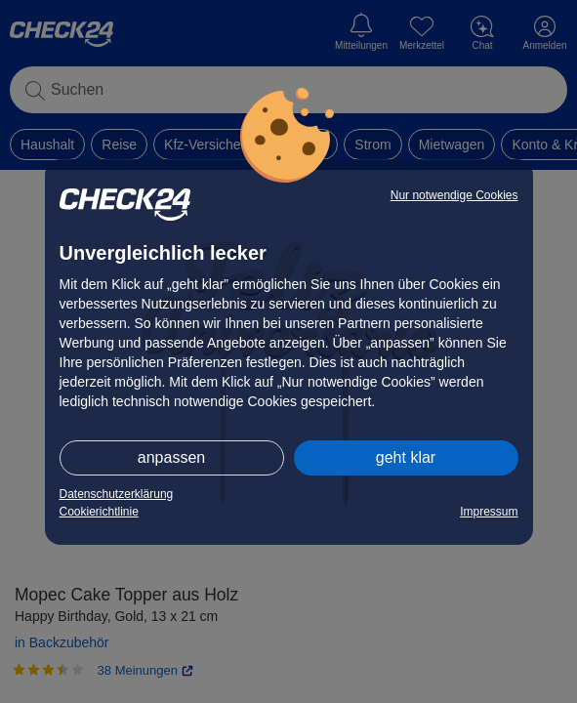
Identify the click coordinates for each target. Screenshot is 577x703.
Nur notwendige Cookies (454, 195)
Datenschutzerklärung (117, 494)
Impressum (488, 511)
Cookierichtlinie (99, 511)
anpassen (171, 457)
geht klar (405, 457)
